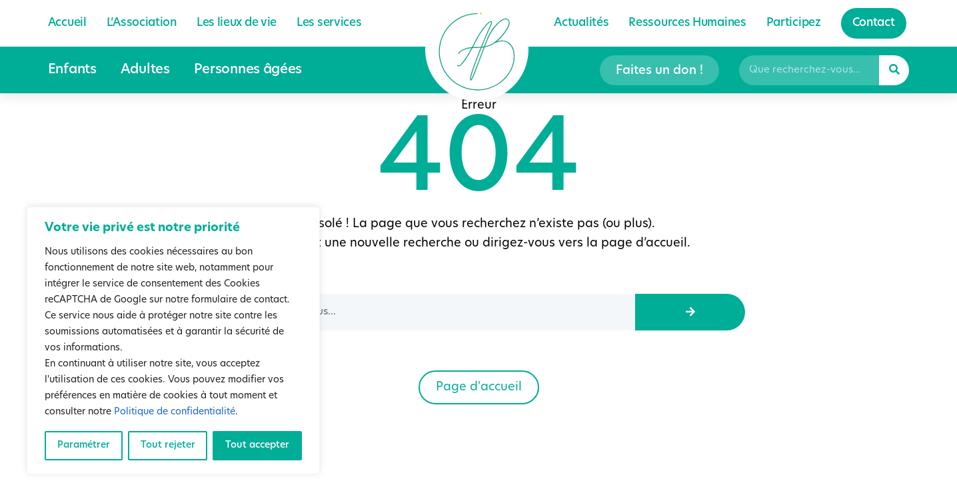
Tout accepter (257, 445)
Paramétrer (83, 445)
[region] (173, 340)
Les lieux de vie (237, 23)
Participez (793, 23)
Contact (873, 23)
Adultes (145, 70)
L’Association (142, 23)
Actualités (581, 23)
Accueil (67, 23)
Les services (329, 23)
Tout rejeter (168, 445)
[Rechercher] (894, 70)
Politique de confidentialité (174, 412)
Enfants (72, 70)
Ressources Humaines (687, 23)
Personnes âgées (248, 70)
